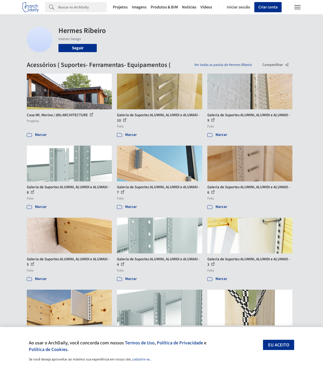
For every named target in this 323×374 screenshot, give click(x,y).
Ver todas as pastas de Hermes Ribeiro (223, 65)
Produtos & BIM (164, 7)
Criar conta (268, 7)
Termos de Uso (139, 343)
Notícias (189, 7)
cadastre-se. (141, 359)
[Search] (82, 7)
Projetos (120, 7)
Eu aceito (278, 345)
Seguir (77, 48)
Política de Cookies (48, 349)
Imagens (139, 7)
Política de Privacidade (180, 343)
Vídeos (206, 7)
